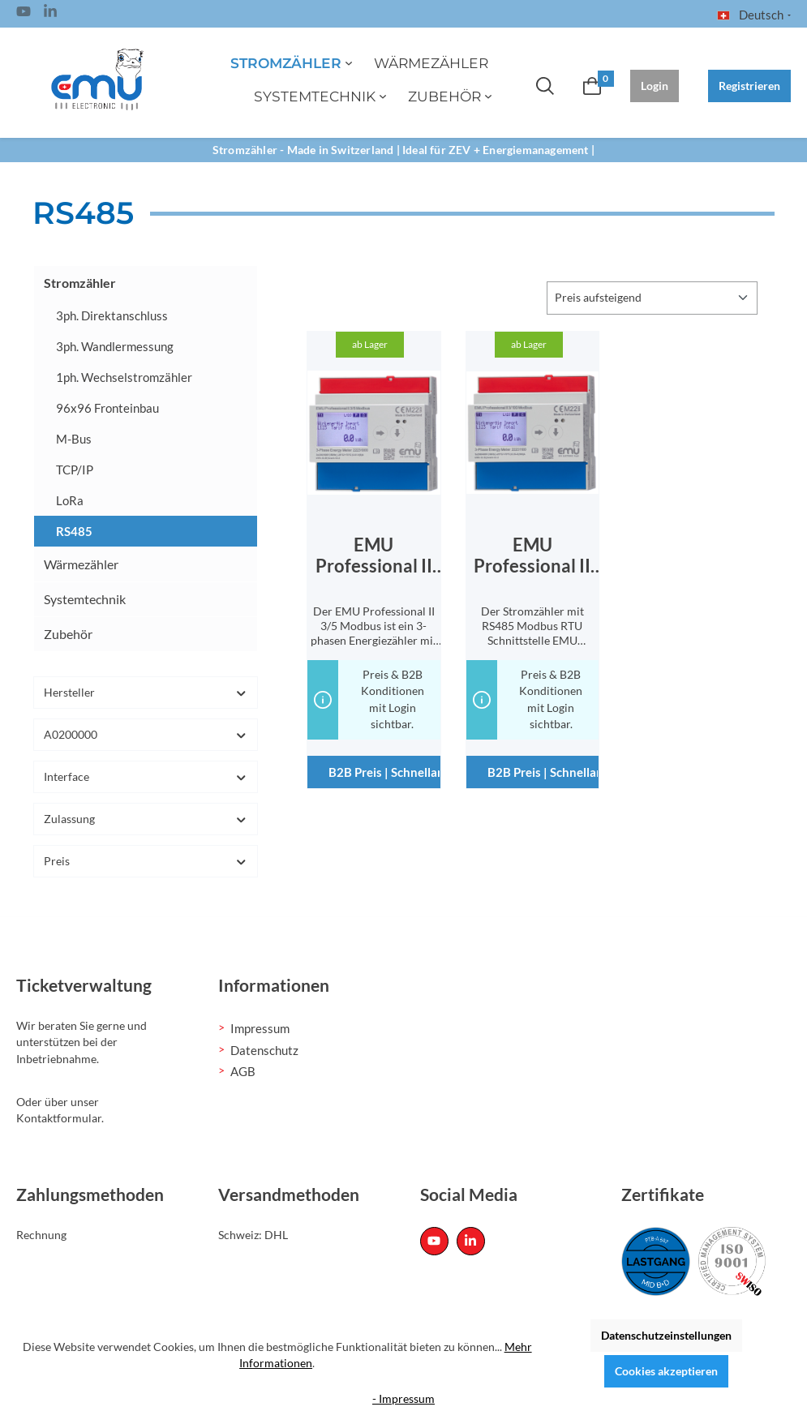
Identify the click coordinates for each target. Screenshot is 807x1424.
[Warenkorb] (592, 86)
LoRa (70, 500)
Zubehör (68, 633)
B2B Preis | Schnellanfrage (384, 772)
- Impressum (403, 1398)
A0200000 (145, 734)
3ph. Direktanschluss (112, 315)
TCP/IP (74, 469)
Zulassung (145, 819)
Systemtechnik (85, 599)
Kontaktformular (58, 1118)
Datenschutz (264, 1050)
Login (654, 85)
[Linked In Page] (50, 14)
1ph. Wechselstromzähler (124, 377)
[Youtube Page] (23, 14)
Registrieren (749, 85)
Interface (145, 776)
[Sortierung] (652, 298)
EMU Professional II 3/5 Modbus (374, 555)
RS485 (74, 531)
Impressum (260, 1028)
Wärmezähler (81, 564)
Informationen (273, 985)
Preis (145, 861)
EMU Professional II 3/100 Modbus (532, 555)
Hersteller (145, 692)
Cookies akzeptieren (666, 1371)
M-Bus (74, 438)
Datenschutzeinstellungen (666, 1335)
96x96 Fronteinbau (107, 408)
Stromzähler (80, 282)
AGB (242, 1071)
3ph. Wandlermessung (115, 346)
